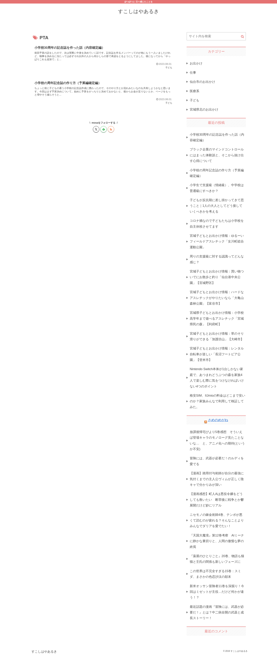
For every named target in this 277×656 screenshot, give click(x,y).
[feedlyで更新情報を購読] (103, 129)
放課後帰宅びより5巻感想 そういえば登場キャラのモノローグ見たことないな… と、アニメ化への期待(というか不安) (217, 440)
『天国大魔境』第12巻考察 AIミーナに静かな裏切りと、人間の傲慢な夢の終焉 (217, 541)
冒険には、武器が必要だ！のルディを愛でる (217, 461)
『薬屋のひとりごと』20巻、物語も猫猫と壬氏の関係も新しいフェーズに (217, 558)
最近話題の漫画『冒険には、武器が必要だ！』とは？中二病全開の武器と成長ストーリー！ (217, 612)
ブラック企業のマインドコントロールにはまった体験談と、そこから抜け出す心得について (217, 155)
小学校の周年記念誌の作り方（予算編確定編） (217, 173)
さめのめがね (218, 420)
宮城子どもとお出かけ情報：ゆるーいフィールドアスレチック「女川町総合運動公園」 (217, 241)
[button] (242, 36)
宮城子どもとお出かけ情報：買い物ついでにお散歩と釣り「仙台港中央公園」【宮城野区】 (217, 277)
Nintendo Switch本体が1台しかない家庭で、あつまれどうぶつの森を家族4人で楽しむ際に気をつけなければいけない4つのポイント (217, 377)
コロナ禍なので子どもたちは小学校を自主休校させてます (217, 223)
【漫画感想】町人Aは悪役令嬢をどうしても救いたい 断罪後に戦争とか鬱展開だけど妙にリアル (217, 499)
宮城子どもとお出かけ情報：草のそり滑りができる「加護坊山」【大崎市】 (217, 336)
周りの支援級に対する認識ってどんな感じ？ (217, 259)
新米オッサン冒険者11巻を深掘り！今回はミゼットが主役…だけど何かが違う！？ (217, 591)
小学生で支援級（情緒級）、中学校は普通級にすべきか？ (217, 187)
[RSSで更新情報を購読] (111, 129)
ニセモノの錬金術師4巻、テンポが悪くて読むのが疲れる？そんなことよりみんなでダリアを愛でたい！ (217, 520)
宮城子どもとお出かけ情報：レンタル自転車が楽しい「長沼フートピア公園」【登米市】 (217, 354)
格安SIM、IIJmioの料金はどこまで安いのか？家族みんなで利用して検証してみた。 (217, 401)
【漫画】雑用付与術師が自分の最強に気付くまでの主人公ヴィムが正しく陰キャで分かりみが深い (217, 478)
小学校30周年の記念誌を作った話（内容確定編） (217, 137)
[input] (216, 36)
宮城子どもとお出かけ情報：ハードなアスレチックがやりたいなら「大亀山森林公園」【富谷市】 (217, 297)
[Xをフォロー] (96, 129)
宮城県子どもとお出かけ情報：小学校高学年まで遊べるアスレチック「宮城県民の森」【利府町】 (217, 318)
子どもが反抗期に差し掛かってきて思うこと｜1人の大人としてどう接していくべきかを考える (217, 205)
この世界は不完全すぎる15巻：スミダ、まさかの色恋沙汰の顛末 (215, 573)
